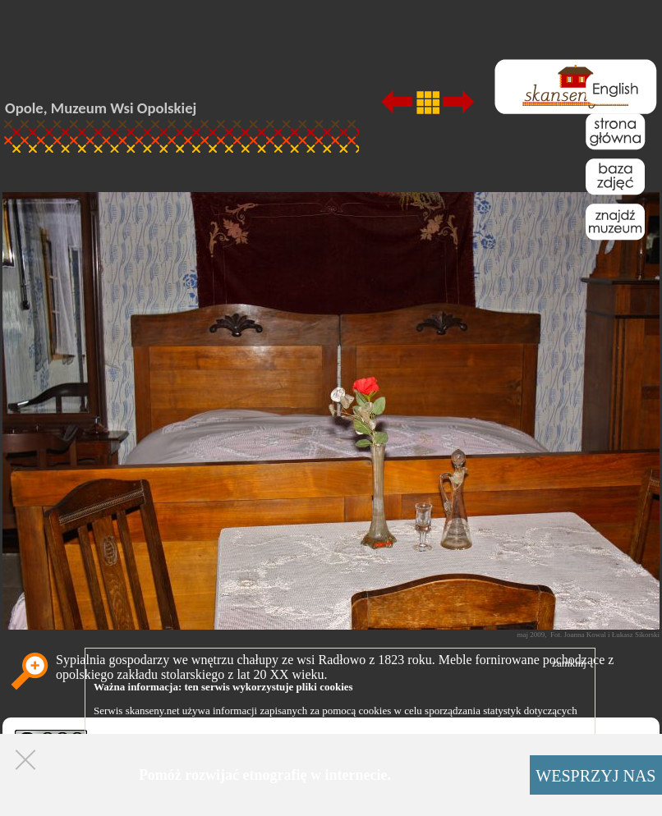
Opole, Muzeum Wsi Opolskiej (100, 108)
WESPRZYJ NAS (595, 776)
